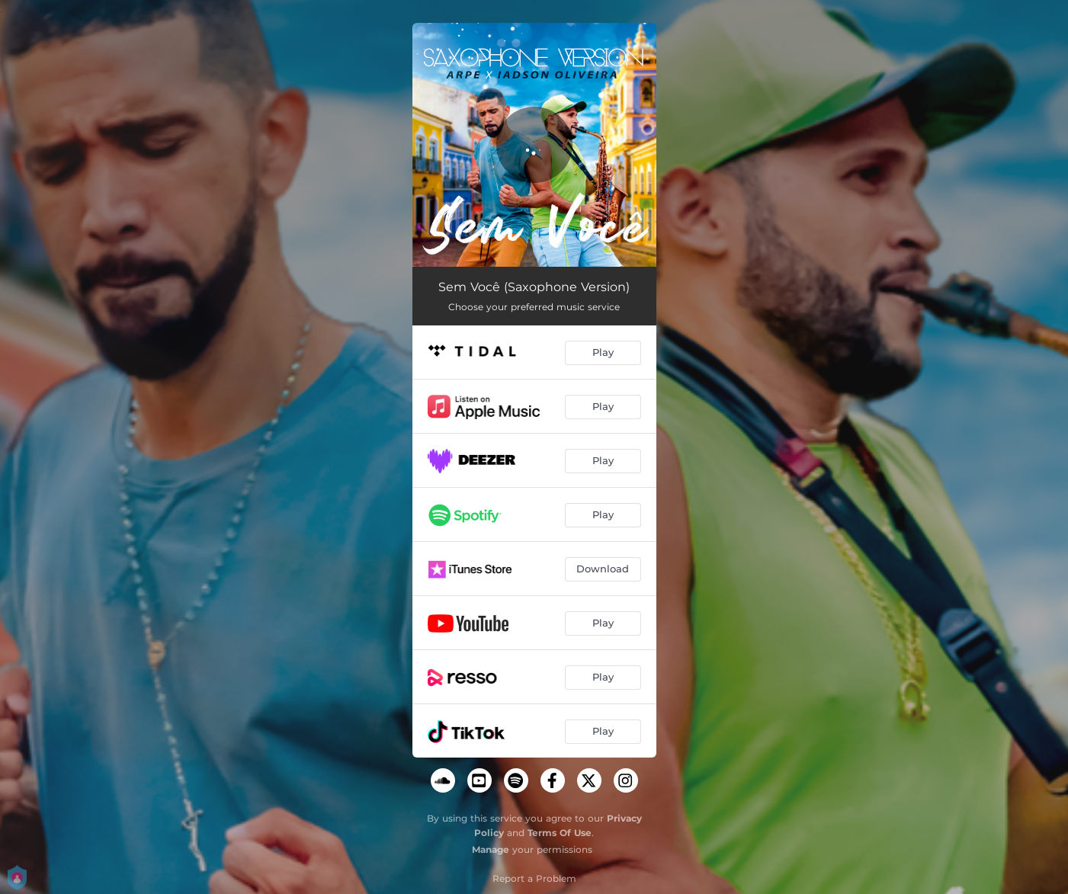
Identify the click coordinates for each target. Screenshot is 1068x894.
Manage (490, 849)
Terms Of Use (560, 832)
